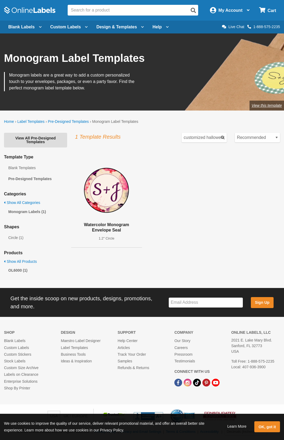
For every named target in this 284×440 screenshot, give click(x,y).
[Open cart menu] (267, 10)
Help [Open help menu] (160, 27)
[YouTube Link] (216, 382)
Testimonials (184, 361)
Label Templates (31, 121)
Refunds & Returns (133, 368)
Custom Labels (16, 348)
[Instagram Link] (188, 382)
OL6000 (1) (18, 270)
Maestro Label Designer (81, 341)
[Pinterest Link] (206, 382)
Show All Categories (22, 202)
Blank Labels (14, 341)
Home (9, 121)
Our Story (182, 341)
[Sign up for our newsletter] (206, 303)
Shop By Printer (17, 388)
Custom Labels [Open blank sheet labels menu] (69, 27)
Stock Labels (14, 361)
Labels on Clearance (21, 374)
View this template (267, 105)
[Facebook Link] (178, 382)
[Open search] (193, 10)
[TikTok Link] (197, 382)
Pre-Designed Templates (68, 121)
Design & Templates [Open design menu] (120, 27)
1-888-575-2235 (263, 27)
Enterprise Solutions (20, 381)
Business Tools (73, 354)
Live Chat (233, 27)
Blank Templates (22, 168)
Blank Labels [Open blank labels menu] (25, 27)
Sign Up (262, 302)
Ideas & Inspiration (76, 361)
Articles (124, 348)
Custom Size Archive (21, 368)
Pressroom (183, 354)
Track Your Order (132, 354)
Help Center (128, 341)
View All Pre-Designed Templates (35, 140)
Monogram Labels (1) (27, 212)
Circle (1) (16, 238)
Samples (125, 361)
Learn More (237, 426)
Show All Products (20, 261)
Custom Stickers (17, 354)
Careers (181, 348)
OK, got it (267, 427)
